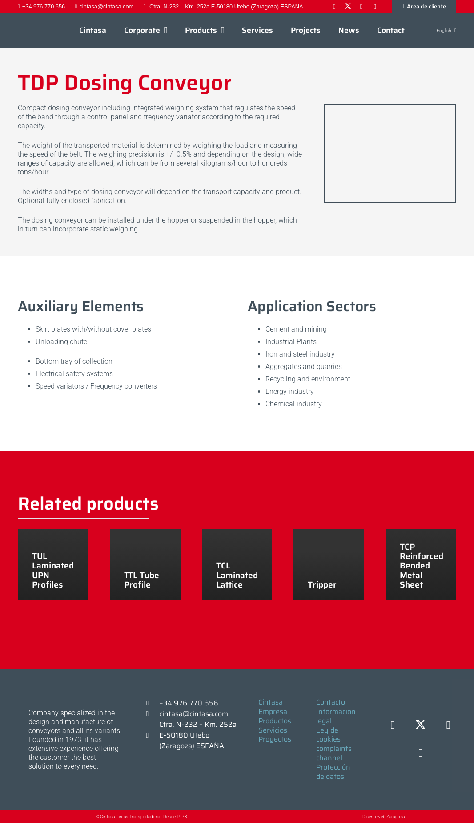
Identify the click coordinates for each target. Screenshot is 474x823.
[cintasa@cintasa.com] (152, 714)
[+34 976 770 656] (152, 703)
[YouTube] (420, 753)
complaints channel (334, 753)
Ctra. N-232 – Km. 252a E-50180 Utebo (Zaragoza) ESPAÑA (198, 735)
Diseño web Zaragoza (383, 816)
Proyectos (274, 739)
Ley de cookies (328, 735)
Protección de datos (333, 772)
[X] (420, 725)
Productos (274, 720)
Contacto (330, 702)
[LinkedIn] (448, 725)
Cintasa (270, 702)
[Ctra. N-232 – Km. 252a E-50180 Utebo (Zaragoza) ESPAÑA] (152, 735)
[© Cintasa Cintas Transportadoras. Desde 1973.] (86, 816)
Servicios (272, 730)
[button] (163, 31)
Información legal (336, 716)
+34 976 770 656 (188, 703)
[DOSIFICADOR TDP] (390, 153)
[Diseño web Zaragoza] (341, 816)
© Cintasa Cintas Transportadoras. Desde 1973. (142, 816)
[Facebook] (393, 725)
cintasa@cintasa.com (193, 713)
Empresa (272, 711)
